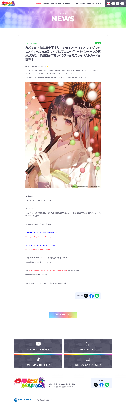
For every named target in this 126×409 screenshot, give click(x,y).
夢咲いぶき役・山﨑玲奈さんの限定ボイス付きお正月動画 (48, 270)
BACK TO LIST (63, 315)
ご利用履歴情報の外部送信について (45, 400)
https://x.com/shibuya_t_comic (38, 249)
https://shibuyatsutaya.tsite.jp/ (38, 237)
